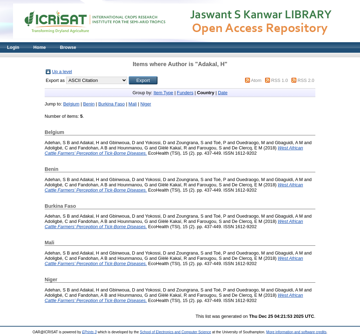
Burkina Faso (111, 104)
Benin (89, 104)
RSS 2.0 (305, 80)
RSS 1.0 (279, 80)
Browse (68, 47)
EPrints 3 (89, 332)
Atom (256, 80)
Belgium (71, 104)
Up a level (62, 71)
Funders (185, 92)
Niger (145, 104)
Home (39, 47)
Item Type (163, 92)
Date (222, 92)
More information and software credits (296, 332)
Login (13, 47)
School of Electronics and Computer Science (175, 332)
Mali (132, 104)
